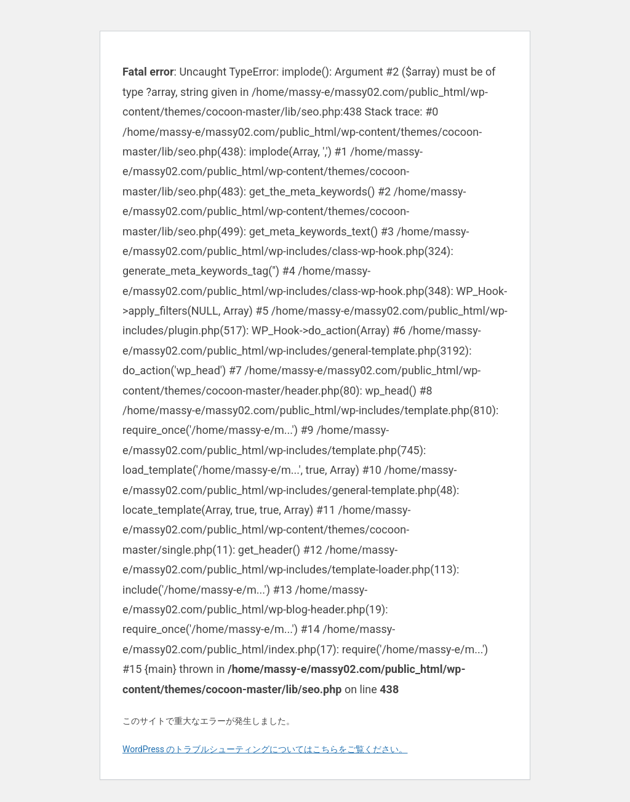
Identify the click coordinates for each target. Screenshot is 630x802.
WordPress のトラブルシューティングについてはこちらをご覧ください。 (265, 749)
